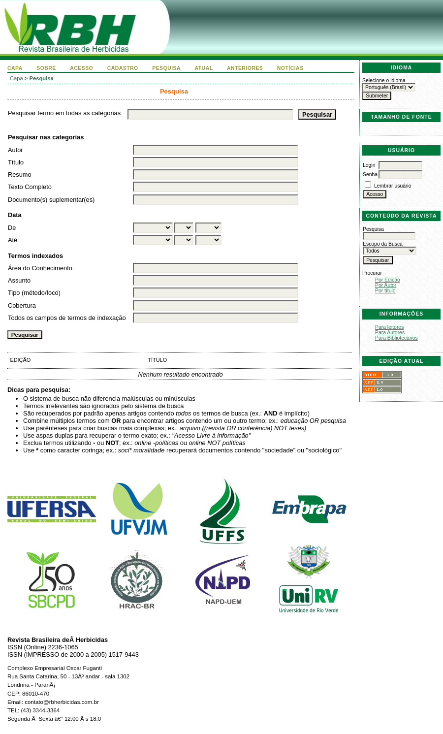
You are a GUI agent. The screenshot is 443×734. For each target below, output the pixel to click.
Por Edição (387, 280)
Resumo (20, 174)
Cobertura (22, 305)
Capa (15, 68)
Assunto (19, 280)
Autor (15, 150)
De (12, 227)
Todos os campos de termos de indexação (67, 317)
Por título (385, 290)
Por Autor (385, 285)
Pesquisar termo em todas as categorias (64, 113)
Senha (370, 174)
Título (16, 162)
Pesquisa (166, 68)
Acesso (81, 68)
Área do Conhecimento (40, 268)
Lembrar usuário (392, 186)
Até (12, 240)
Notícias (290, 68)
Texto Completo (30, 187)
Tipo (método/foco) (34, 292)
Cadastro (122, 68)
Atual (204, 68)
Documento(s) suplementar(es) (51, 199)
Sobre (46, 68)
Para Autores (390, 332)
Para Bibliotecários (396, 338)
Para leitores (389, 327)
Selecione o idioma (384, 80)
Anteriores (245, 68)
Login (369, 165)
